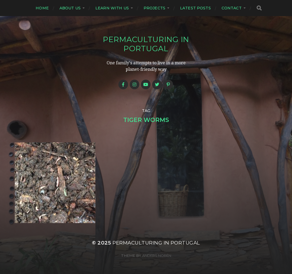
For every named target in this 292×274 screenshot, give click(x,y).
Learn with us (112, 8)
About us (70, 8)
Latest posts (195, 8)
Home (42, 8)
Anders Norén (156, 255)
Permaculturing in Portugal (146, 44)
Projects (154, 8)
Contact (232, 8)
